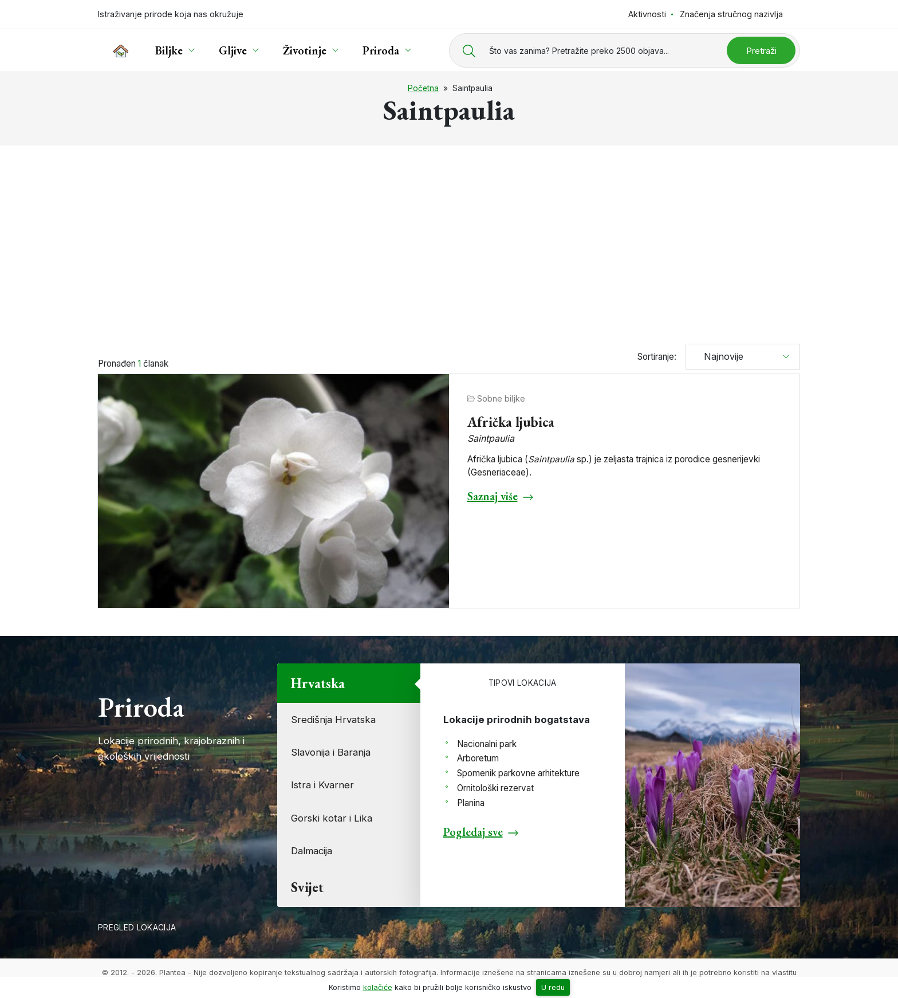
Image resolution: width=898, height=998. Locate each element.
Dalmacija (311, 850)
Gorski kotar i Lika (331, 818)
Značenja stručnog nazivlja (731, 14)
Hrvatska (318, 683)
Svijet (307, 887)
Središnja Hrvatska (333, 719)
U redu (553, 987)
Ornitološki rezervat (495, 788)
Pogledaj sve (473, 831)
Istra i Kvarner (322, 785)
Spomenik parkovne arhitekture (518, 773)
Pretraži (761, 50)
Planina (471, 802)
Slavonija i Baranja (331, 752)
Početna (423, 88)
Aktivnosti (647, 14)
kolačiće (377, 987)
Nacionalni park (487, 743)
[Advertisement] (449, 239)
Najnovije (719, 356)
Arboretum (478, 758)
